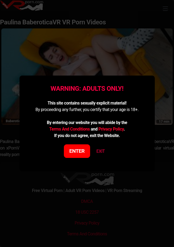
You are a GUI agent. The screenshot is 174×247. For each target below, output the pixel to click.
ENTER (77, 151)
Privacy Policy (111, 129)
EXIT (100, 151)
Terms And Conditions (69, 129)
